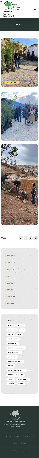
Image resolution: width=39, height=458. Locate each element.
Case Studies (12, 330)
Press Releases (12, 343)
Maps (22, 330)
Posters (11, 366)
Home (18, 24)
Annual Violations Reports (16, 370)
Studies (10, 334)
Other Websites (13, 339)
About (15, 444)
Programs (17, 437)
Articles (11, 383)
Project (21, 383)
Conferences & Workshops (16, 348)
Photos (20, 325)
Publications (29, 437)
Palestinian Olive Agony (15, 375)
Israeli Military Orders (15, 361)
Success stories (23, 379)
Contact (24, 444)
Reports (11, 325)
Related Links (12, 357)
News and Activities (14, 352)
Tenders (10, 379)
